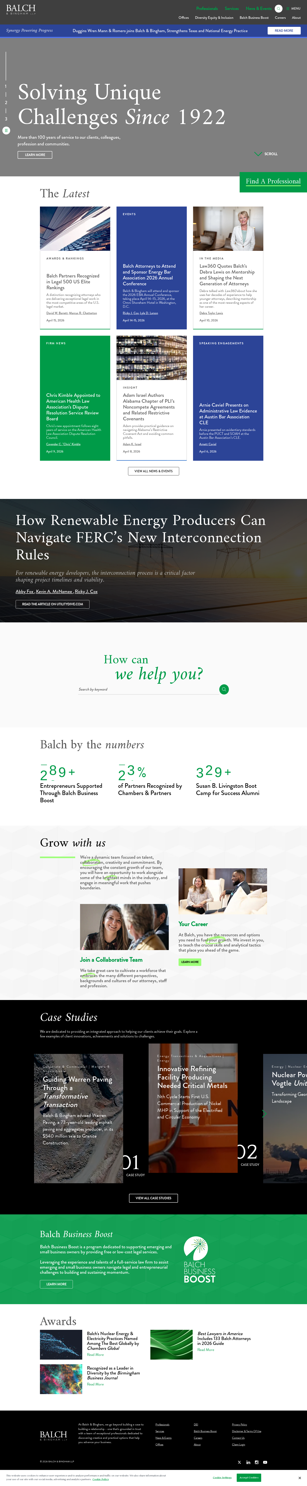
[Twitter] (240, 1462)
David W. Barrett (57, 313)
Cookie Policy (100, 1479)
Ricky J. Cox (131, 313)
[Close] (300, 1478)
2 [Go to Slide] (6, 103)
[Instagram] (256, 1462)
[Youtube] (265, 1462)
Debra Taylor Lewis (211, 313)
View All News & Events (154, 471)
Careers (280, 17)
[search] (279, 9)
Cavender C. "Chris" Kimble (63, 444)
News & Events (259, 8)
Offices (184, 17)
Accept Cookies (249, 1477)
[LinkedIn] (248, 1462)
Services (232, 8)
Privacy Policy (239, 1425)
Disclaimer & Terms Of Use (246, 1431)
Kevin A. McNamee (54, 591)
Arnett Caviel (207, 444)
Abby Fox (25, 591)
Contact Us (238, 1438)
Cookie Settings (222, 1477)
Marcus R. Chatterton (83, 313)
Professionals (207, 8)
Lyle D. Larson (149, 313)
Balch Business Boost (254, 17)
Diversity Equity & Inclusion (214, 17)
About (296, 17)
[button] (262, 1113)
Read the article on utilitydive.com (52, 604)
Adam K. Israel (132, 444)
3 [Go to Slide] (6, 119)
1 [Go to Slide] (5, 86)
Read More (284, 31)
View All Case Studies (153, 1198)
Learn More (35, 155)
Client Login (238, 1445)
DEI (196, 1425)
